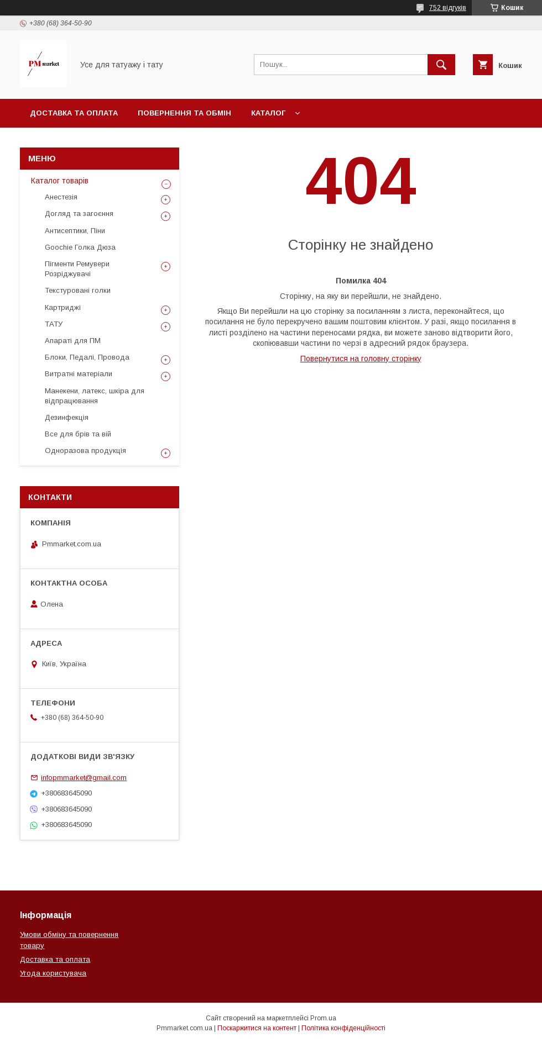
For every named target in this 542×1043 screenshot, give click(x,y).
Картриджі (63, 307)
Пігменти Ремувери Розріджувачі (77, 269)
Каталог (268, 113)
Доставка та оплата (74, 113)
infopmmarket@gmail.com (84, 777)
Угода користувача (53, 973)
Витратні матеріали (78, 374)
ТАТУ (53, 324)
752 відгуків (447, 8)
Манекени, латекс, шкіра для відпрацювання (94, 396)
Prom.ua (323, 1018)
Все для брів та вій (78, 434)
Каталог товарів (59, 180)
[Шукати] (441, 64)
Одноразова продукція (85, 450)
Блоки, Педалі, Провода (87, 357)
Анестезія (61, 197)
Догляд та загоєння (79, 213)
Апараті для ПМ (73, 340)
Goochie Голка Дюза (80, 247)
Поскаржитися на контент (256, 1028)
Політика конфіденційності (343, 1028)
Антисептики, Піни (75, 230)
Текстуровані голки (78, 290)
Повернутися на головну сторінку (360, 358)
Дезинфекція (66, 417)
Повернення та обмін (184, 113)
